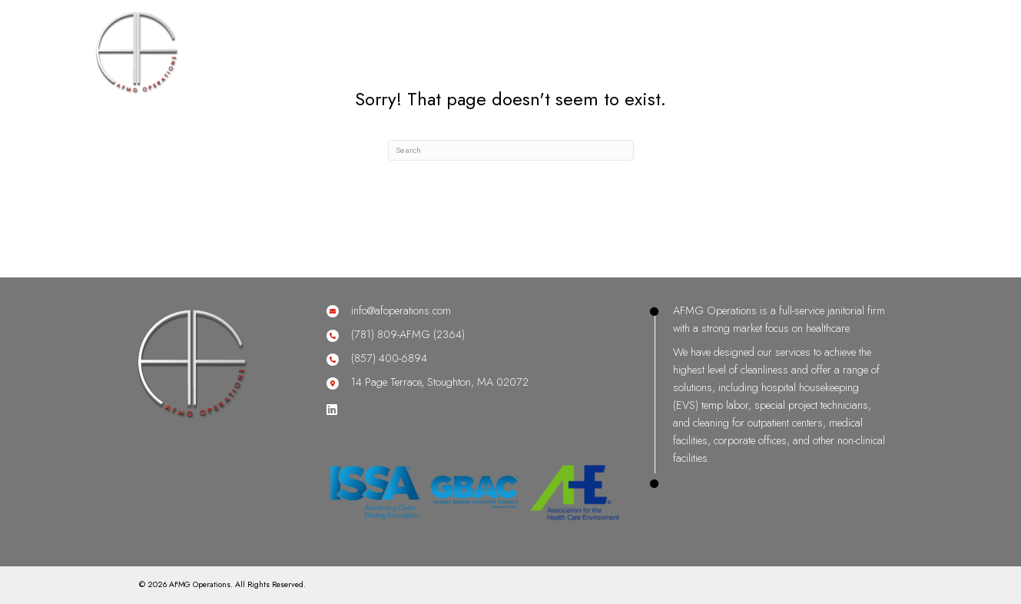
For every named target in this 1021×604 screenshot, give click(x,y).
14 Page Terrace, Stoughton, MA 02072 (440, 382)
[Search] (511, 150)
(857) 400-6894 (389, 358)
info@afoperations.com (401, 310)
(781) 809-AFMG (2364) (408, 334)
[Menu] (982, 28)
